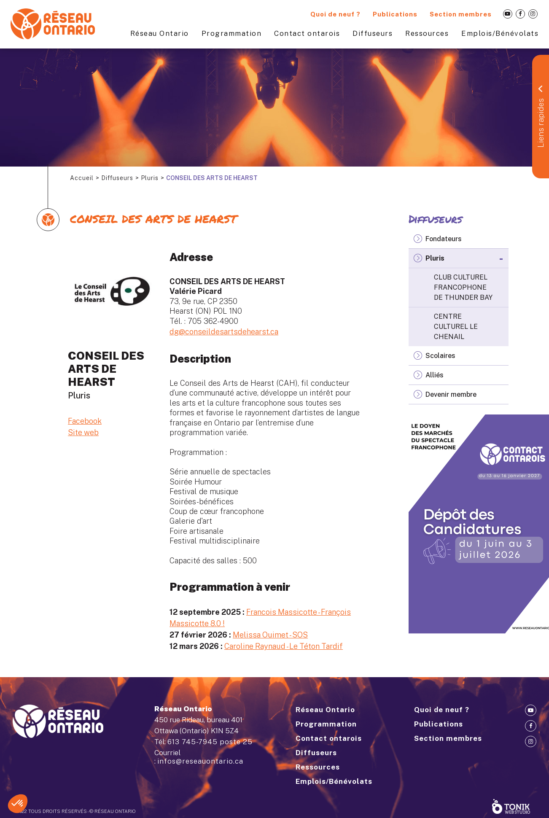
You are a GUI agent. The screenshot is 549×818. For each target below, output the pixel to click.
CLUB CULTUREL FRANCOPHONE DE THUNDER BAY (463, 287)
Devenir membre (450, 394)
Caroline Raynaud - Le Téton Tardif (283, 646)
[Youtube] (507, 14)
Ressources (427, 33)
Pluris (150, 178)
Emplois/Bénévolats (499, 33)
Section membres (461, 14)
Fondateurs (443, 239)
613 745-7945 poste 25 (210, 741)
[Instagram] (533, 14)
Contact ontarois (307, 33)
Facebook (85, 421)
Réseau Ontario (159, 33)
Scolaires (440, 356)
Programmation (232, 33)
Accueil (82, 178)
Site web (83, 432)
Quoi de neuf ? (335, 14)
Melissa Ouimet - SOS (270, 634)
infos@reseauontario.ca (200, 761)
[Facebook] (520, 14)
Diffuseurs (373, 33)
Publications (395, 14)
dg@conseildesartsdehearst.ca (224, 331)
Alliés (434, 375)
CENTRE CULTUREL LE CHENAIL (456, 326)
